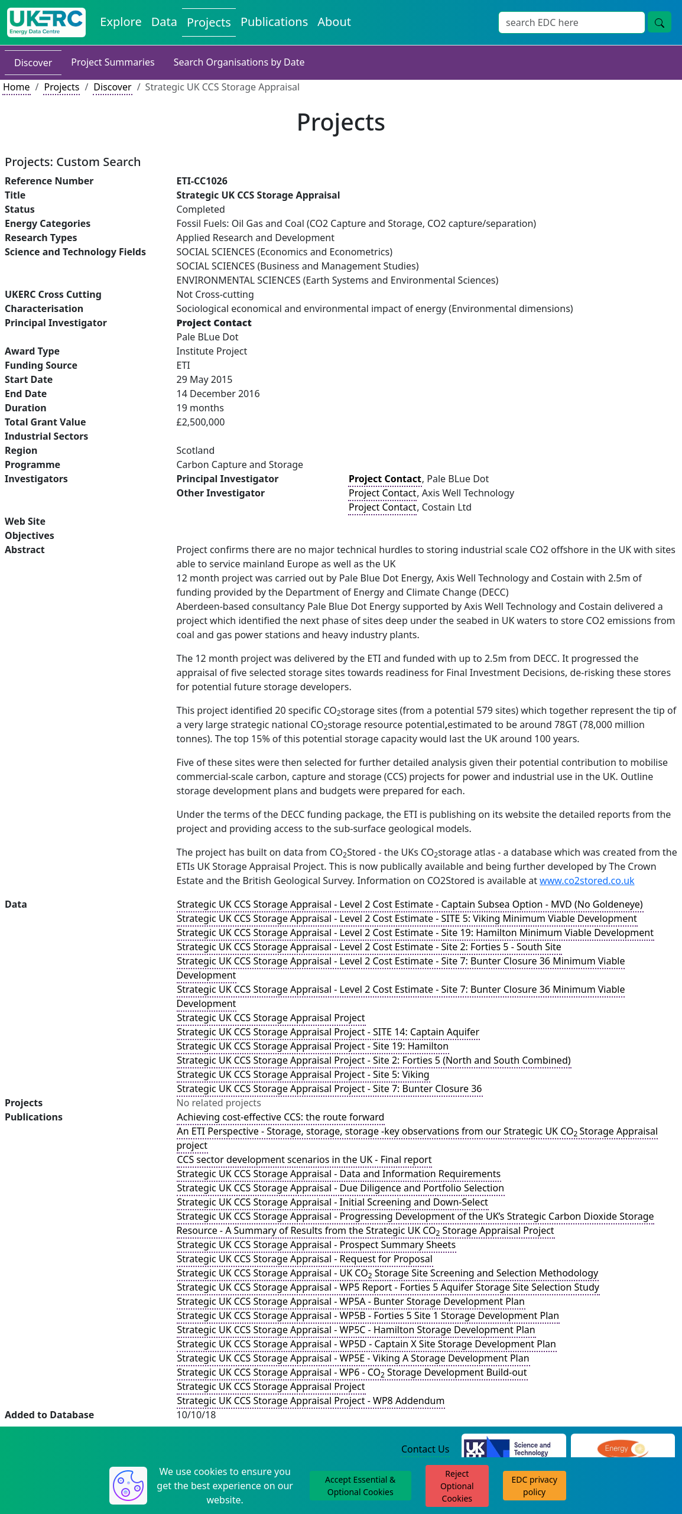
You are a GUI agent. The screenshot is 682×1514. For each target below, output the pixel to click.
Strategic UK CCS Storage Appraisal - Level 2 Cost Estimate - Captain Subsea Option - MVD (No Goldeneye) (410, 904)
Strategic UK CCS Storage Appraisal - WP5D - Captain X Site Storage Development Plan (366, 1343)
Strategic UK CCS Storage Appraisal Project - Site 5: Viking (303, 1074)
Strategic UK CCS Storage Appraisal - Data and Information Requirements (339, 1173)
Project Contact (382, 492)
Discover (33, 62)
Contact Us (425, 1448)
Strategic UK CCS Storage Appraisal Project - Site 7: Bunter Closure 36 (329, 1088)
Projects (61, 86)
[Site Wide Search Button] (659, 22)
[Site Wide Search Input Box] (571, 22)
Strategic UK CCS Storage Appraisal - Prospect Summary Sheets (316, 1244)
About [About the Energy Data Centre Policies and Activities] (334, 22)
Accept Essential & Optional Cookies (360, 1485)
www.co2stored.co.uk (587, 880)
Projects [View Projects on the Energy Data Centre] (209, 22)
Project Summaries (112, 62)
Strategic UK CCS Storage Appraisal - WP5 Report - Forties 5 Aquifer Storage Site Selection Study (388, 1287)
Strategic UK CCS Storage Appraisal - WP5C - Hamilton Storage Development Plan (356, 1329)
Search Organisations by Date (239, 62)
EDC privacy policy (534, 1485)
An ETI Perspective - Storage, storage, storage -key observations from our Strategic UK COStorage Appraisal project (417, 1138)
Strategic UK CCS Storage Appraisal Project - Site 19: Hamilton (313, 1045)
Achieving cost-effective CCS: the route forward (281, 1116)
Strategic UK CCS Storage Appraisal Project (271, 1017)
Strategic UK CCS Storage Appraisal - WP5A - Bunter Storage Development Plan (351, 1301)
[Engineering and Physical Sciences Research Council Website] (622, 1449)
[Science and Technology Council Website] (513, 1449)
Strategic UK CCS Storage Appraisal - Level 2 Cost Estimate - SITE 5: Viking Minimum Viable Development (407, 918)
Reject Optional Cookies (457, 1486)
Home (16, 86)
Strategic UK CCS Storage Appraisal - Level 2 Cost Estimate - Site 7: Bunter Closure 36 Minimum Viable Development (401, 968)
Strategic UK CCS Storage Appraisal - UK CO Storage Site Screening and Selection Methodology (388, 1273)
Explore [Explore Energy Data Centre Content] (120, 22)
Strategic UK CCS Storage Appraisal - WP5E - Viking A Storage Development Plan (353, 1357)
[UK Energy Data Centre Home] (46, 22)
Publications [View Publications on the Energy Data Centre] (274, 22)
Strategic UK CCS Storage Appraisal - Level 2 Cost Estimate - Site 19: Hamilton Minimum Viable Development (415, 932)
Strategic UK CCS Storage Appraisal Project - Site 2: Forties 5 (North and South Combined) (374, 1060)
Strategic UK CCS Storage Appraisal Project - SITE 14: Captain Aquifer (328, 1031)
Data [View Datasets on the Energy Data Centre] (164, 22)
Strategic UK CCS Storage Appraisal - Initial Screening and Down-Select (332, 1201)
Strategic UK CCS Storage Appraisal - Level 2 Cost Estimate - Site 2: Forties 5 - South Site (369, 946)
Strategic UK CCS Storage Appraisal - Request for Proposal (305, 1258)
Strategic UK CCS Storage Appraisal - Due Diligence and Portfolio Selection (341, 1187)
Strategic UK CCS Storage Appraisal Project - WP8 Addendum (311, 1400)
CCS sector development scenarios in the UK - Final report (304, 1159)
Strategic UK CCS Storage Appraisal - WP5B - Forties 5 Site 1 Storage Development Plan (368, 1315)
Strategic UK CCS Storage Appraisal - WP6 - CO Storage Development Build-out (352, 1373)
